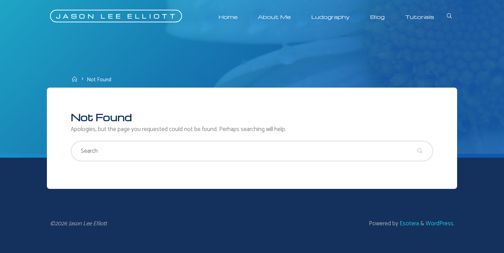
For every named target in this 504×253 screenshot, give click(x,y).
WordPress (439, 223)
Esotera (408, 223)
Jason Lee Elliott (117, 16)
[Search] (448, 16)
